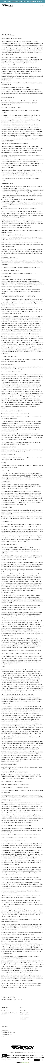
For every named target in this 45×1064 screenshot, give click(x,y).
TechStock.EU (4, 1030)
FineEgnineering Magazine (8, 1032)
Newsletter (23, 1019)
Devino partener (24, 1012)
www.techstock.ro (34, 59)
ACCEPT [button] (37, 1060)
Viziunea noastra (24, 1017)
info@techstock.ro (6, 80)
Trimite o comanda (6, 1010)
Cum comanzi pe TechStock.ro (9, 1012)
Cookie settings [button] (25, 1062)
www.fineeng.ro (10, 54)
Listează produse (24, 1014)
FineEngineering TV (6, 1034)
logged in (10, 999)
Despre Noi (23, 1010)
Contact (3, 1014)
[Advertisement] (22, 19)
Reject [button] (4, 1055)
